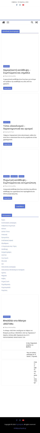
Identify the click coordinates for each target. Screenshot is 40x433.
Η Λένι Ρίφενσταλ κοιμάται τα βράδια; (31, 345)
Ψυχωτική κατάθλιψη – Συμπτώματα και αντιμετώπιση (19, 181)
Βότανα (3, 228)
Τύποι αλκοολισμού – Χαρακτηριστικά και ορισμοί (18, 127)
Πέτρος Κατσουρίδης (10, 76)
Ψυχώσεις (21, 176)
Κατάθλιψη (6, 66)
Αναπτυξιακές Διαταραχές (8, 223)
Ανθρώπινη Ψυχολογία (8, 226)
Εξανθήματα (4, 243)
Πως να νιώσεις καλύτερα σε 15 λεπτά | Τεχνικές (32, 354)
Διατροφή (4, 234)
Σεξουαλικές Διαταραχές (8, 267)
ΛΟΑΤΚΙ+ (4, 255)
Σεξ (2, 264)
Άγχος (3, 220)
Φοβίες (3, 278)
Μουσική (4, 261)
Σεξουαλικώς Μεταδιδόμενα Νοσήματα (12, 270)
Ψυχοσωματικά (5, 287)
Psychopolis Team (9, 132)
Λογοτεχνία (4, 258)
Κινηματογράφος (6, 252)
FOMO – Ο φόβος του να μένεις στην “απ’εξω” (35, 372)
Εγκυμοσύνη (5, 237)
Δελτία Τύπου (5, 231)
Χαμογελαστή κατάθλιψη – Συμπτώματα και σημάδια (16, 71)
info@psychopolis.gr (20, 428)
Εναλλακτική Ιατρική (7, 240)
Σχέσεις (3, 273)
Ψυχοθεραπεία (5, 284)
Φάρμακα (4, 275)
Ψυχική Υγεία (7, 122)
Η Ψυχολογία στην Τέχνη (8, 246)
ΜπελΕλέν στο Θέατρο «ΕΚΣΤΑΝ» (14, 322)
